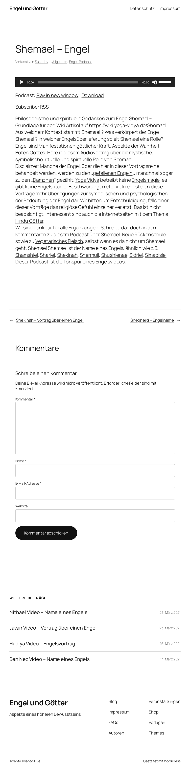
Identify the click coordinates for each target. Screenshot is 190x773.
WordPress (172, 761)
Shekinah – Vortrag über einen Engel (50, 320)
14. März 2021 (170, 659)
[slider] (88, 82)
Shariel (47, 255)
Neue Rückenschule (144, 234)
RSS (44, 106)
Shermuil (89, 255)
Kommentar (25, 399)
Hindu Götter (29, 221)
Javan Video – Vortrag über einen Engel (52, 628)
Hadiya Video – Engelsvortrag (42, 643)
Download (93, 95)
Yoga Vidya (87, 180)
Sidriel (135, 255)
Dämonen (43, 180)
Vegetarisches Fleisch (59, 241)
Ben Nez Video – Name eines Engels (49, 659)
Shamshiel (26, 255)
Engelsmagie (146, 180)
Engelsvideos (110, 261)
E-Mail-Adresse (28, 483)
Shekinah (67, 255)
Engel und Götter (28, 8)
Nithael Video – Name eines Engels (48, 612)
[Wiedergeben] (21, 82)
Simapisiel (155, 255)
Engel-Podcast (80, 61)
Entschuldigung (128, 200)
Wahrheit (150, 145)
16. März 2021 (170, 643)
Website (21, 506)
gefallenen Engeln (112, 173)
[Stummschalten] (154, 82)
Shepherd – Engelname (152, 320)
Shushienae (114, 255)
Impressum (170, 8)
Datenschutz (142, 8)
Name (20, 460)
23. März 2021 (170, 612)
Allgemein (59, 61)
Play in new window (57, 95)
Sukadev (41, 61)
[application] (95, 82)
